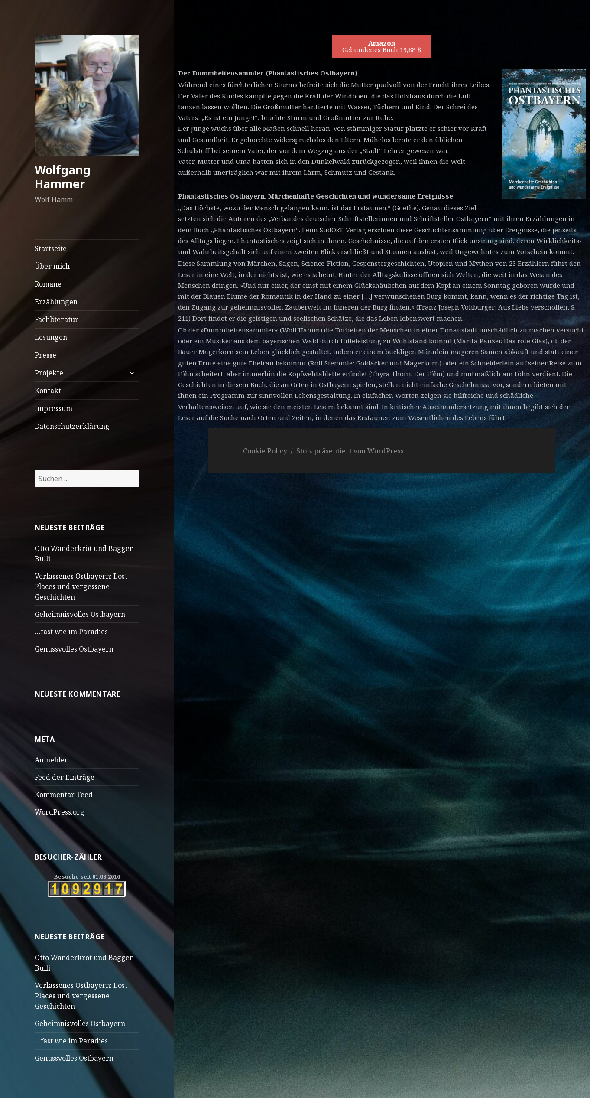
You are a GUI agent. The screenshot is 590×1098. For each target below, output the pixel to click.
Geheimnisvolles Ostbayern (80, 614)
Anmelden (52, 760)
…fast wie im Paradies (71, 631)
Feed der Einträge (64, 777)
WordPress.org (59, 812)
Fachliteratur (56, 319)
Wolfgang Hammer (63, 177)
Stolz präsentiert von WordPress (350, 451)
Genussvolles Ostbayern (74, 649)
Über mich (52, 266)
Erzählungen (56, 301)
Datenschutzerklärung (72, 426)
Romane (48, 284)
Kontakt (48, 390)
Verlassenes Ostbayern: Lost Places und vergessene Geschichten (81, 586)
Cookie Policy (265, 451)
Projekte (49, 373)
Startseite (51, 248)
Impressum (53, 408)
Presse (45, 355)
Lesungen (51, 337)
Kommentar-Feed (64, 794)
